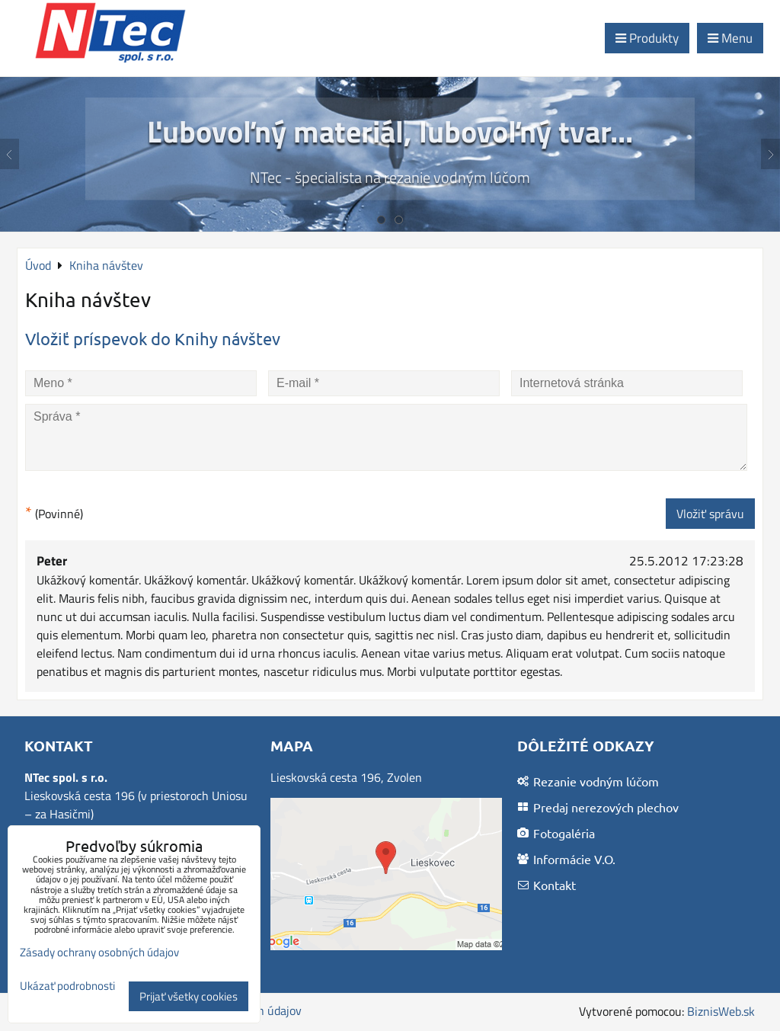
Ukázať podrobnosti (67, 986)
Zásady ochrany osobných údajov (99, 952)
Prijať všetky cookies (188, 996)
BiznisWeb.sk (721, 1011)
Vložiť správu (710, 513)
